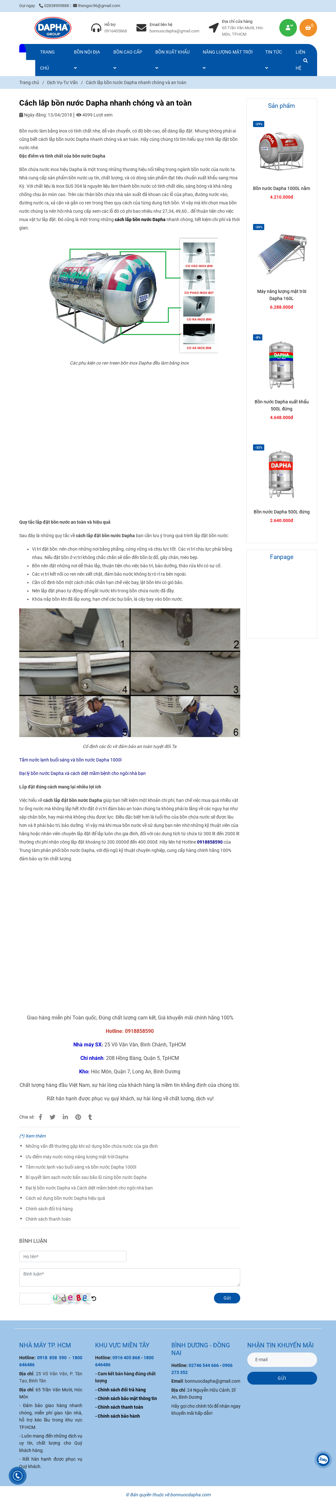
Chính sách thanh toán (48, 1219)
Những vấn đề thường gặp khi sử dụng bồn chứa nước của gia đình (92, 1146)
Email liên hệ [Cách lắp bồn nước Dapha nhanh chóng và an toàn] (161, 24)
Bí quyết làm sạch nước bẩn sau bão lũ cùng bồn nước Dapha (86, 1177)
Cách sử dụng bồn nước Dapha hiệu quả (65, 1198)
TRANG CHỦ (47, 60)
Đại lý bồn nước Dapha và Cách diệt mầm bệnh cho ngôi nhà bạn (89, 1187)
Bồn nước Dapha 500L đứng (282, 511)
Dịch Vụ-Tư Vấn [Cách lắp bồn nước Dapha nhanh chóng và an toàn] (62, 82)
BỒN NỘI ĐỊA (87, 59)
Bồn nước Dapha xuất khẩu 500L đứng (282, 405)
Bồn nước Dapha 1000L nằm (281, 188)
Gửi (227, 1298)
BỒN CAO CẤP (127, 59)
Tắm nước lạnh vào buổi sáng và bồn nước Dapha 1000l (81, 1167)
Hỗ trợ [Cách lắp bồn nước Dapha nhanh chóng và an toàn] (109, 24)
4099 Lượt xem (94, 114)
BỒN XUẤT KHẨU (172, 59)
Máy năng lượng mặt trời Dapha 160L (281, 295)
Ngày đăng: (33, 114)
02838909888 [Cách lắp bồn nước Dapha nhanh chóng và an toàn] (54, 5)
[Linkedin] (65, 1117)
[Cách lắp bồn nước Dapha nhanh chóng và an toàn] (52, 28)
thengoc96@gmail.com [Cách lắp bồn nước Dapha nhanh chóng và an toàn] (96, 5)
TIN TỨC (273, 59)
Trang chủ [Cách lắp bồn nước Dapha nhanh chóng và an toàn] (29, 82)
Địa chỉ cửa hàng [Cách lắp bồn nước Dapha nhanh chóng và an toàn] (237, 21)
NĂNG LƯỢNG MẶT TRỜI (228, 59)
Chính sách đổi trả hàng (49, 1208)
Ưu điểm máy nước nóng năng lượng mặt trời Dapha (77, 1156)
